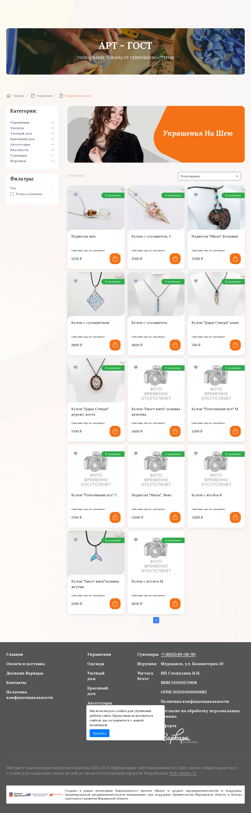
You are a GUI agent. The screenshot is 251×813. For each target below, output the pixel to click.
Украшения (19, 122)
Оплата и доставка (35, 667)
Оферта (164, 723)
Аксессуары (20, 144)
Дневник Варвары (34, 675)
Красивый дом (22, 139)
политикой (101, 722)
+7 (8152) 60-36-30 (173, 658)
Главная (25, 658)
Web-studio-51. (177, 772)
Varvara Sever (143, 678)
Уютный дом (21, 133)
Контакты (27, 684)
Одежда (17, 128)
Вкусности (19, 150)
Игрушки (18, 161)
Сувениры (18, 155)
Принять (102, 730)
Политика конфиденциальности (39, 695)
